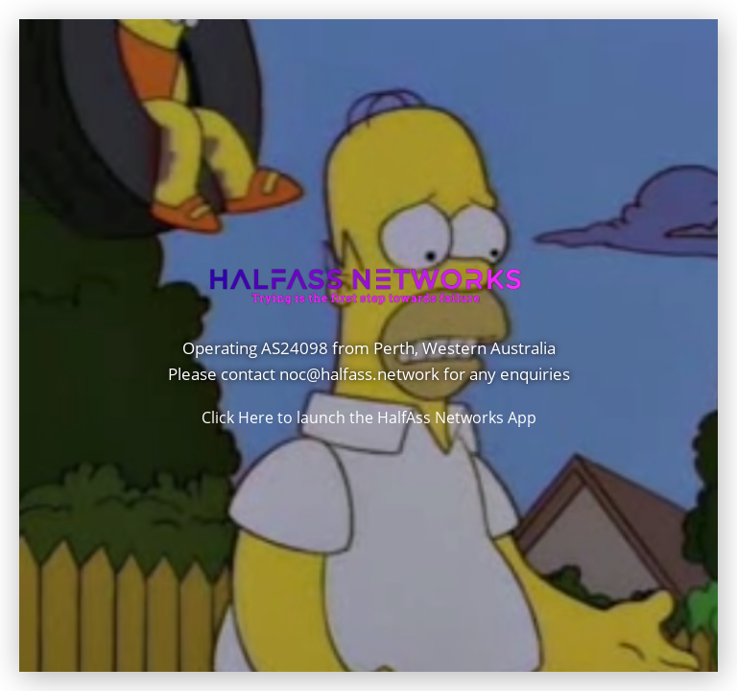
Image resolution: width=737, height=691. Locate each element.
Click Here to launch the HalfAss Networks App (369, 417)
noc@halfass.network (359, 375)
